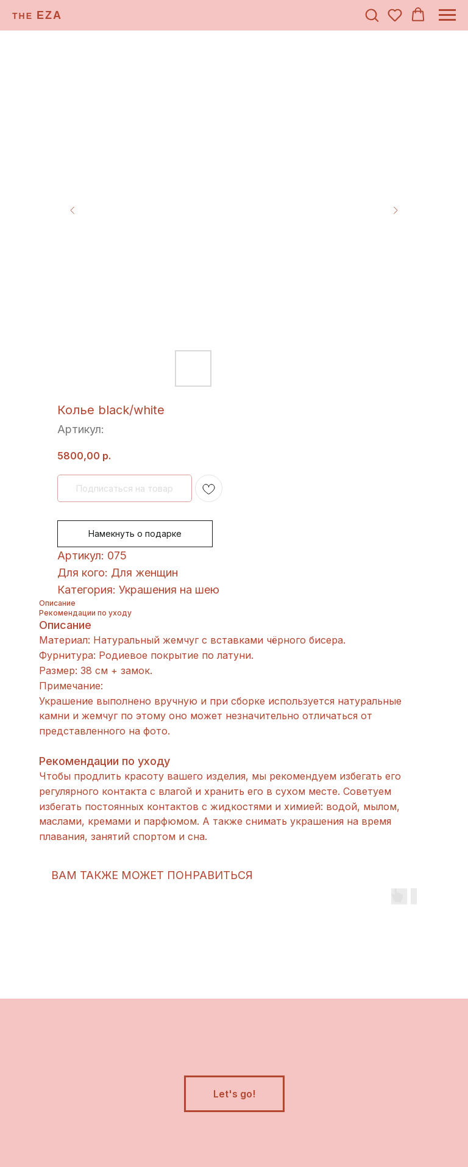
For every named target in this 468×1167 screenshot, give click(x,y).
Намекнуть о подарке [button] (135, 533)
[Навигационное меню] (447, 15)
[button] (371, 14)
